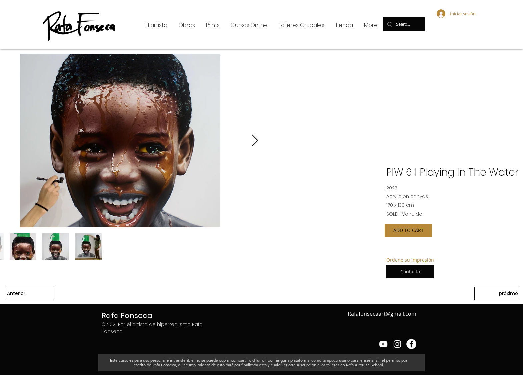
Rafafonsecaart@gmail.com (382, 313)
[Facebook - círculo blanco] (411, 344)
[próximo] (496, 293)
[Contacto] (410, 271)
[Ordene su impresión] (410, 260)
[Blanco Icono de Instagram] (397, 344)
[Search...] (403, 24)
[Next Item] (255, 140)
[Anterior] (30, 293)
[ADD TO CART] (408, 230)
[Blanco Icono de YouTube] (383, 344)
